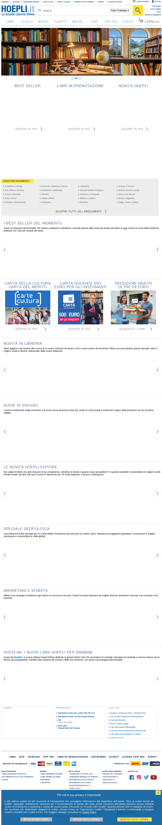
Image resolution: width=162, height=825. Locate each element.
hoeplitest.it (109, 780)
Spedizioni (45, 780)
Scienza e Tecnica (126, 186)
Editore (16, 2)
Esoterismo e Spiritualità (52, 190)
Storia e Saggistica (126, 198)
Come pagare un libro (50, 777)
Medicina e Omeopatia (89, 194)
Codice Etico (75, 788)
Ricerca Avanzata (153, 15)
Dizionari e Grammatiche (15, 202)
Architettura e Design (14, 186)
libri (10, 21)
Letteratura (84, 186)
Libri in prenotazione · (73, 756)
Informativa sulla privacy (81, 780)
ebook (77, 21)
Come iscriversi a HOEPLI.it (14, 774)
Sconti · (114, 756)
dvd (94, 21)
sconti (128, 21)
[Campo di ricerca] (76, 10)
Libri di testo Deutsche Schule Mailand (126, 716)
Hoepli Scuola (64, 2)
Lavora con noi (116, 738)
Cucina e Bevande (12, 194)
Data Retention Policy (79, 785)
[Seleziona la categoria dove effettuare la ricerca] (120, 10)
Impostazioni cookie (36, 819)
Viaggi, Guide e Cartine (128, 202)
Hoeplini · (35, 756)
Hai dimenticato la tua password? (18, 777)
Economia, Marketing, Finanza (54, 186)
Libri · (13, 756)
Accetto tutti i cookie (134, 819)
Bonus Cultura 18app (119, 723)
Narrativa (84, 202)
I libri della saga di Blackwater (123, 727)
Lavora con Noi (115, 2)
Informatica (46, 202)
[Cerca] (138, 10)
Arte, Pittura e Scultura (14, 190)
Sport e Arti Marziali (126, 194)
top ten (111, 21)
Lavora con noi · (134, 756)
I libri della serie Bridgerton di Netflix (125, 734)
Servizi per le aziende (84, 2)
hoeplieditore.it (110, 777)
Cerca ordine (143, 1)
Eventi (101, 2)
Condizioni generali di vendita (83, 777)
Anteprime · (99, 756)
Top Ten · (49, 756)
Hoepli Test (48, 2)
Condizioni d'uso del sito (81, 774)
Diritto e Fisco (10, 198)
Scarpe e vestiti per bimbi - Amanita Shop (127, 713)
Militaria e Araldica (88, 198)
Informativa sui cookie (80, 782)
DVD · (22, 756)
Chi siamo (156, 6)
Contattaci (45, 782)
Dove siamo (155, 9)
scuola (27, 21)
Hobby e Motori (48, 198)
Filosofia (45, 194)
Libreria (5, 2)
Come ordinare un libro (51, 774)
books (44, 21)
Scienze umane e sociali (128, 190)
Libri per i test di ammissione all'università (128, 731)
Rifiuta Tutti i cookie (86, 819)
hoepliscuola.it (110, 782)
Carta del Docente (118, 720)
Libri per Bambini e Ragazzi (92, 190)
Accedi (158, 1)
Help (159, 12)
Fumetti (60, 21)
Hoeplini (17, 657)
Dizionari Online (31, 2)
